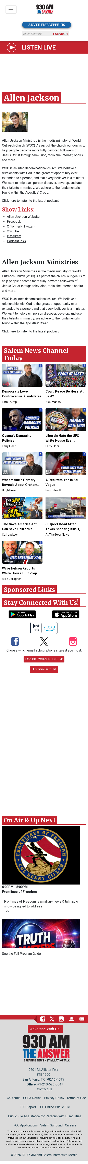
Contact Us (44, 1089)
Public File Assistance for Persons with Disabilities (44, 1116)
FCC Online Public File (54, 1107)
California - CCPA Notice (24, 1098)
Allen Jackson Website (23, 217)
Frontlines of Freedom (19, 892)
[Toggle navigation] (11, 9)
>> (6, 911)
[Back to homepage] (45, 9)
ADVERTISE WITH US (46, 25)
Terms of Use (76, 1098)
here (13, 201)
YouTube (13, 231)
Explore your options (44, 659)
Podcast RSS (16, 241)
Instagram (14, 236)
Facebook (14, 221)
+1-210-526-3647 (50, 1084)
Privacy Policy (54, 1098)
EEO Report (28, 1107)
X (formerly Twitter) (21, 226)
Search (61, 34)
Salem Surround (51, 1125)
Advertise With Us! (44, 669)
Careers (70, 1125)
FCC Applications (25, 1125)
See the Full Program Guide (21, 954)
